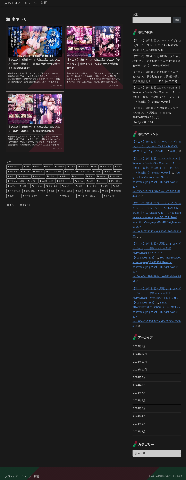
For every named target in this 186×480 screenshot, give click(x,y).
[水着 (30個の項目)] (117, 186)
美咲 (172, 151)
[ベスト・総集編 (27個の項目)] (65, 191)
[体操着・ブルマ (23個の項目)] (32, 196)
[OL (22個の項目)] (51, 196)
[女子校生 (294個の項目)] (60, 166)
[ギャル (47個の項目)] (102, 176)
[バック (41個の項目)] (101, 181)
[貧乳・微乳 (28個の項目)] (29, 191)
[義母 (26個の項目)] (78, 191)
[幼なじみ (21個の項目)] (68, 196)
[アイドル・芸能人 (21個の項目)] (89, 196)
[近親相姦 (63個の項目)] (24, 176)
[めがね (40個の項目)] (12, 186)
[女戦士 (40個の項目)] (25, 186)
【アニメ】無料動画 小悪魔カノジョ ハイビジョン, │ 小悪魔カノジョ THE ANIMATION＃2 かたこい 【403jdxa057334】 (157, 114)
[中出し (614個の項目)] (37, 166)
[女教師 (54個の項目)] (52, 176)
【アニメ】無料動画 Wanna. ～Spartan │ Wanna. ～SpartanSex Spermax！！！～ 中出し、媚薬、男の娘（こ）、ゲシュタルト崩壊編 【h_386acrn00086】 (157, 94)
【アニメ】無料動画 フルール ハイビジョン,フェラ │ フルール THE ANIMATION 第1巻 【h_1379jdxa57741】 (157, 45)
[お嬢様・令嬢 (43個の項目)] (47, 181)
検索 (135, 14)
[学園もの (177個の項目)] (83, 166)
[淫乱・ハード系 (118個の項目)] (54, 171)
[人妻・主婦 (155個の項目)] (106, 166)
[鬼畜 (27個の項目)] (52, 191)
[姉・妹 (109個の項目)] (69, 171)
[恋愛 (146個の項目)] (117, 166)
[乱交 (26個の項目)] (105, 191)
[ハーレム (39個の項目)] (38, 186)
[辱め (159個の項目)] (94, 166)
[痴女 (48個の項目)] (90, 176)
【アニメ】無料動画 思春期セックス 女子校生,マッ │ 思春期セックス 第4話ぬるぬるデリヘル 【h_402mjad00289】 (157, 61)
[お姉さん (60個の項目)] (38, 176)
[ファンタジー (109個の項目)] (83, 171)
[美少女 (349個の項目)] (48, 166)
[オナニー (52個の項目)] (77, 176)
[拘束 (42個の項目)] (90, 181)
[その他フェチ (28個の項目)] (14, 191)
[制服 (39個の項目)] (80, 186)
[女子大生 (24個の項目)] (116, 191)
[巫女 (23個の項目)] (13, 196)
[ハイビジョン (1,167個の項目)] (14, 166)
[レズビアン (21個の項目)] (112, 196)
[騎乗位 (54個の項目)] (64, 176)
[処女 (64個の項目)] (11, 176)
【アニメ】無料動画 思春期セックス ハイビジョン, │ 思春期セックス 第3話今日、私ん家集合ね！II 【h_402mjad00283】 (157, 76)
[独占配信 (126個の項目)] (38, 171)
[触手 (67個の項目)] (117, 171)
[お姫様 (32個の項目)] (105, 186)
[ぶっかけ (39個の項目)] (68, 186)
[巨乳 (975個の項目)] (27, 166)
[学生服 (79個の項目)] (97, 171)
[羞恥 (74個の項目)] (107, 171)
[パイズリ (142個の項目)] (12, 171)
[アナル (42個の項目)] (79, 181)
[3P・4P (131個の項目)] (25, 171)
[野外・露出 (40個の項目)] (115, 181)
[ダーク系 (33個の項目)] (92, 186)
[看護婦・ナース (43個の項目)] (65, 181)
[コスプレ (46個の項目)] (115, 176)
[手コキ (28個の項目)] (42, 191)
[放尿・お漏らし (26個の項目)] (91, 191)
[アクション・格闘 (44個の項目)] (16, 181)
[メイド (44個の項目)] (32, 181)
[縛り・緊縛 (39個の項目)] (52, 186)
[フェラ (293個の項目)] (71, 166)
